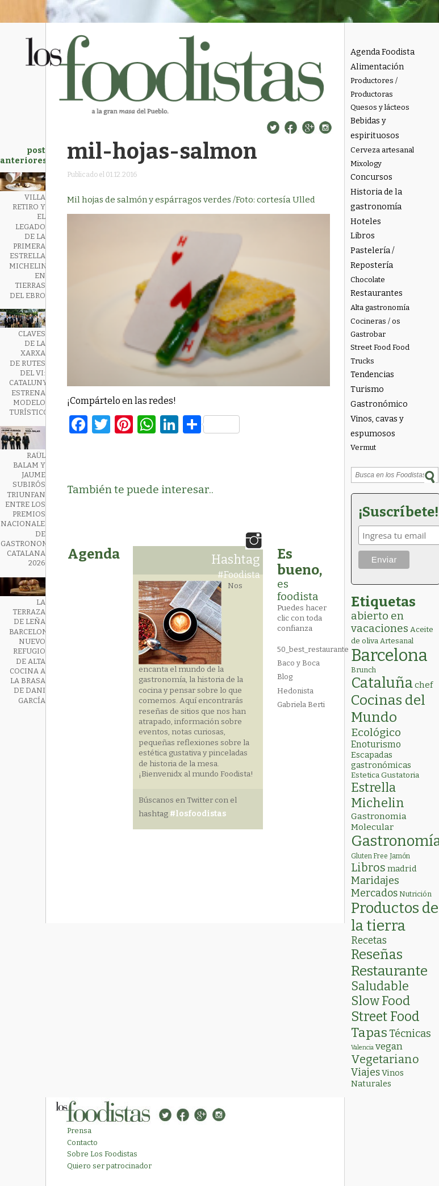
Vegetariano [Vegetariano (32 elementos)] (385, 1059)
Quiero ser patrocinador (109, 1166)
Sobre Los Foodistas (102, 1154)
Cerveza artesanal (382, 150)
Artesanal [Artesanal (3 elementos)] (396, 641)
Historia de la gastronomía (376, 199)
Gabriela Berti (301, 704)
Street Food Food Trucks (379, 354)
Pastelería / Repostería (372, 258)
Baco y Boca (298, 663)
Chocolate (367, 279)
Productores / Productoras (374, 87)
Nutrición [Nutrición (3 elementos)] (415, 894)
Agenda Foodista (382, 52)
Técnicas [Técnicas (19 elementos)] (410, 1033)
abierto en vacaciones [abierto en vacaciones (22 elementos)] (379, 622)
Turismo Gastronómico (379, 397)
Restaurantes (376, 293)
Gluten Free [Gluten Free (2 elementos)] (369, 856)
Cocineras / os (375, 321)
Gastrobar (368, 334)
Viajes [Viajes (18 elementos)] (365, 1072)
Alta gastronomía (379, 307)
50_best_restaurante (313, 649)
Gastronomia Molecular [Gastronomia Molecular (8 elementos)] (379, 821)
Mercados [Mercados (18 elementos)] (374, 893)
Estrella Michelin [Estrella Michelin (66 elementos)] (377, 795)
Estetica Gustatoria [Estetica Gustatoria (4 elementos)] (385, 775)
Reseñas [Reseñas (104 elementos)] (377, 954)
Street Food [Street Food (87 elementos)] (385, 1016)
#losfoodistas (198, 814)
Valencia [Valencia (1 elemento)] (362, 1047)
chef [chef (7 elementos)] (424, 685)
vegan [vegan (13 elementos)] (389, 1046)
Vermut (363, 447)
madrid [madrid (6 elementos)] (402, 868)
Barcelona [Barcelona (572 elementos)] (389, 656)
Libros (362, 236)
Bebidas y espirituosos (374, 128)
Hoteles (365, 221)
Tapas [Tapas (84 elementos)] (369, 1032)
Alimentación (377, 67)
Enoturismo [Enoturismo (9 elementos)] (376, 744)
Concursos (371, 177)
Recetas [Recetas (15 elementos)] (369, 941)
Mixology (366, 163)
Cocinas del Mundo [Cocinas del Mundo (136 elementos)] (388, 709)
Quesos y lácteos (379, 107)
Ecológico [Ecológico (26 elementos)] (376, 732)
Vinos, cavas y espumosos (377, 426)
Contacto (82, 1142)
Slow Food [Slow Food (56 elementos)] (380, 1001)
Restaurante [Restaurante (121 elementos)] (389, 970)
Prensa (79, 1130)
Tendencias (372, 374)
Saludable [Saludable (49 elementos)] (380, 986)
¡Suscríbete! (396, 512)
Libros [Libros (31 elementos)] (368, 867)
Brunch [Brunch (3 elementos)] (363, 670)
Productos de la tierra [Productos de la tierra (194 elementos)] (394, 917)
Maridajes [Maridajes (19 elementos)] (375, 880)
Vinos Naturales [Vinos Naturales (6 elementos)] (377, 1078)
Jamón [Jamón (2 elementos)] (400, 856)
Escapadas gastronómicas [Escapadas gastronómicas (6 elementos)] (381, 760)
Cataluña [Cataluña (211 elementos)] (382, 683)
